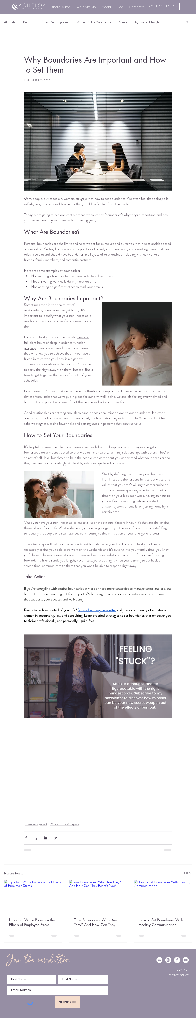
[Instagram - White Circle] (168, 960)
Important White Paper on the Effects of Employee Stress (32, 922)
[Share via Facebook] (26, 838)
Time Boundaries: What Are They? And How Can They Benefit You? (95, 922)
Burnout (28, 22)
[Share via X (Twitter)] (36, 838)
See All (188, 873)
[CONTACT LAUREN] (163, 6)
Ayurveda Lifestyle (147, 22)
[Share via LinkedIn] (45, 838)
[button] (187, 22)
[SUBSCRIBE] (67, 1002)
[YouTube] (186, 960)
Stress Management (55, 22)
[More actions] (169, 48)
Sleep (123, 22)
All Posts (9, 22)
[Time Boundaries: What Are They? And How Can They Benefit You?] (98, 896)
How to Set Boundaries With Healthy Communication (161, 922)
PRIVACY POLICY (178, 975)
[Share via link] (55, 838)
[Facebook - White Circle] (177, 960)
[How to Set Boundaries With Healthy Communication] (163, 896)
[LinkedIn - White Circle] (159, 960)
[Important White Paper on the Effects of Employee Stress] (33, 896)
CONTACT (183, 969)
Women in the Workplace (94, 22)
